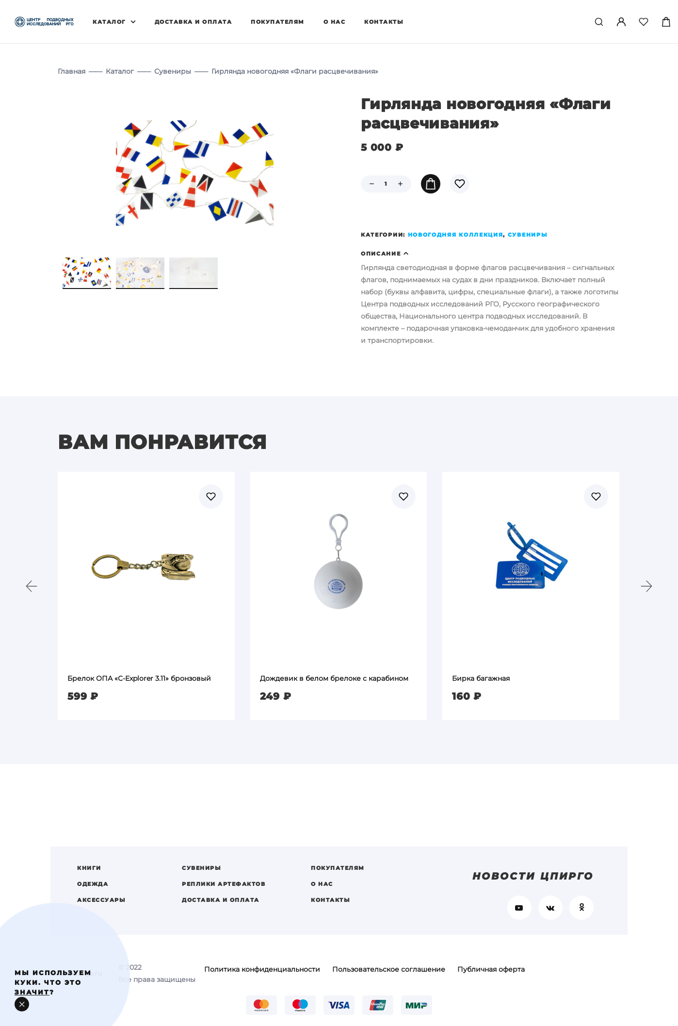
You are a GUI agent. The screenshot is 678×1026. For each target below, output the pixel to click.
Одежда (92, 884)
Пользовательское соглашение (388, 969)
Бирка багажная (481, 678)
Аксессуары (101, 900)
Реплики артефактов (223, 884)
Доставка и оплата (193, 21)
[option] (146, 596)
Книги (89, 868)
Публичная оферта (491, 969)
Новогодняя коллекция (455, 234)
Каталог (109, 21)
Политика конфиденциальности (262, 969)
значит (32, 992)
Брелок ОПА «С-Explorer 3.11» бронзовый (139, 678)
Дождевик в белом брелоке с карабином (334, 678)
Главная (71, 71)
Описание (381, 253)
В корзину (430, 183)
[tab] (490, 253)
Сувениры (172, 71)
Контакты (384, 21)
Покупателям (278, 21)
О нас (334, 21)
